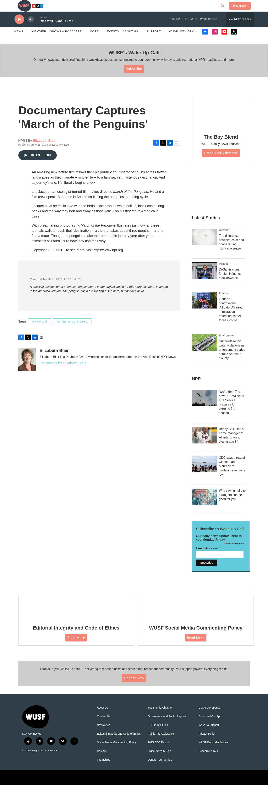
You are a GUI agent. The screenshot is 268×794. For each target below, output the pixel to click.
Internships (103, 768)
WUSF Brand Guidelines (213, 751)
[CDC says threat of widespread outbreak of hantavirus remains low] (204, 472)
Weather (39, 40)
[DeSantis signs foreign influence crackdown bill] (204, 279)
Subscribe (134, 77)
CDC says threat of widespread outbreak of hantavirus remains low (232, 475)
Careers (102, 759)
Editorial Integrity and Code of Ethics (76, 636)
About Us (102, 716)
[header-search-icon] (224, 10)
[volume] (31, 28)
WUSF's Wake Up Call (133, 61)
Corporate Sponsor (210, 716)
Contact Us (103, 725)
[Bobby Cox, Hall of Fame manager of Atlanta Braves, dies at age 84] (204, 444)
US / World (39, 330)
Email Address (208, 557)
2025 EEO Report (158, 751)
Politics (224, 272)
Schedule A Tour (208, 759)
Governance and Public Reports (167, 725)
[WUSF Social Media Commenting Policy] (196, 616)
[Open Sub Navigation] (26, 40)
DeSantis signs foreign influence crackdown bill (230, 282)
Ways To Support (209, 733)
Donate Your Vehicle (160, 768)
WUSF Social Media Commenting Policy (195, 636)
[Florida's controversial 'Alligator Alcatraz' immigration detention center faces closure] (204, 309)
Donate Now (134, 686)
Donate (244, 10)
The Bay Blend (221, 145)
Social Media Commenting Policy (117, 751)
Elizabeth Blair (44, 149)
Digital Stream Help (159, 759)
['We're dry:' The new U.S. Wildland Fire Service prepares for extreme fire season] (204, 406)
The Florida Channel (160, 716)
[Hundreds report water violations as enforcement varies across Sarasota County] (204, 351)
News (18, 40)
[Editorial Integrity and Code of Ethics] (76, 616)
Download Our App (210, 725)
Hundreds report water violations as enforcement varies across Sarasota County (232, 358)
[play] (19, 28)
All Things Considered (72, 330)
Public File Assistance (161, 742)
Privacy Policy (207, 742)
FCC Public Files (158, 733)
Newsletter (103, 733)
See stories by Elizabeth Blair (63, 371)
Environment (227, 344)
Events (113, 40)
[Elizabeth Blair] (27, 368)
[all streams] (240, 28)
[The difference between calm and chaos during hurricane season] (204, 245)
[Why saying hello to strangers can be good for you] (204, 505)
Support (153, 40)
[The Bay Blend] (221, 121)
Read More (76, 646)
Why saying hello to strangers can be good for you (232, 503)
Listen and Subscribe (221, 161)
